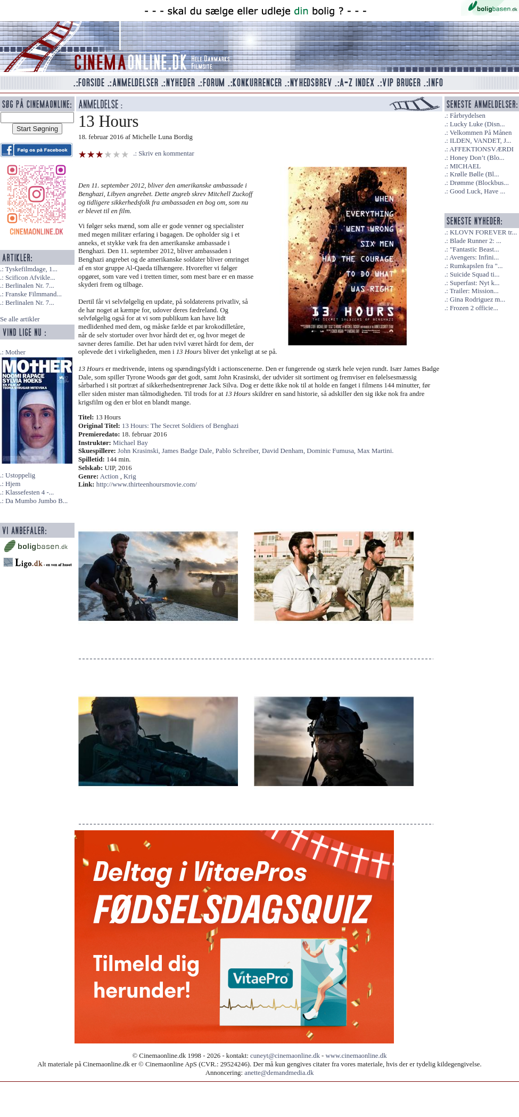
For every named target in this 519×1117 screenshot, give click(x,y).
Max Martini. (375, 451)
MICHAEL (465, 166)
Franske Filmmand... (33, 294)
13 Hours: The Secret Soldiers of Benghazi (180, 426)
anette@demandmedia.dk (279, 1072)
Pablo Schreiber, (239, 451)
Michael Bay (130, 443)
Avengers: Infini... (474, 257)
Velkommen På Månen (481, 132)
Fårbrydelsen (467, 115)
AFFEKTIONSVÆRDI (481, 149)
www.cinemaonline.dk (356, 1055)
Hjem (12, 484)
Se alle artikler (20, 319)
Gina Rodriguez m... (477, 299)
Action (109, 476)
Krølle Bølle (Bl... (474, 174)
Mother (15, 352)
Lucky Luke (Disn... (477, 124)
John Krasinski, (140, 451)
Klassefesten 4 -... (29, 492)
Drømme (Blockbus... (479, 183)
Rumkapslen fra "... (476, 266)
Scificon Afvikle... (30, 277)
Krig (129, 476)
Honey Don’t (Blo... (477, 157)
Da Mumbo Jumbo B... (36, 501)
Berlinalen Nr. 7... (29, 285)
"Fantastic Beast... (474, 249)
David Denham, (284, 451)
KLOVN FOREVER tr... (483, 232)
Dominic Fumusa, (332, 451)
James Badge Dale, (189, 451)
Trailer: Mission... (474, 291)
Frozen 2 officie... (474, 308)
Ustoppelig (20, 475)
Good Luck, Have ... (477, 191)
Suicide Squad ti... (474, 274)
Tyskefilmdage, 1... (31, 269)
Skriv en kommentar (166, 153)
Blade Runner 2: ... (475, 241)
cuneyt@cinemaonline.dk (285, 1055)
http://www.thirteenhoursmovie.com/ (146, 484)
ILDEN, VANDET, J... (481, 140)
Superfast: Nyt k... (474, 283)
